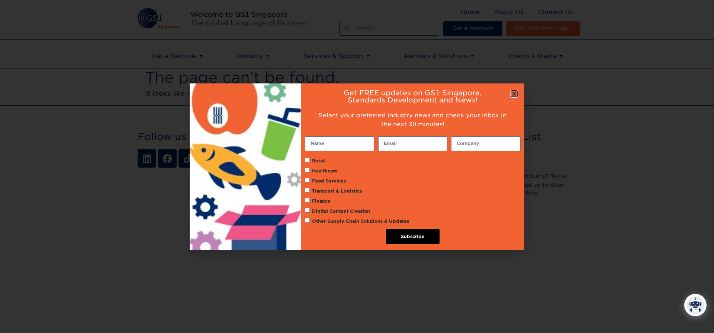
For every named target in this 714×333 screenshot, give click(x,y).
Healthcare (325, 171)
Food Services (329, 181)
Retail (319, 161)
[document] (357, 166)
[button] (514, 93)
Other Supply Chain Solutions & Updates (360, 221)
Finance (321, 201)
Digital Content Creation (341, 211)
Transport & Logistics (337, 191)
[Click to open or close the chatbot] (695, 301)
